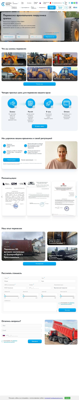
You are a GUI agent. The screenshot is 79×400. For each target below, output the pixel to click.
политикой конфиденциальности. (54, 398)
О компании (16, 3)
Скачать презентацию (29, 160)
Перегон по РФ (37, 3)
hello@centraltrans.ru (57, 3)
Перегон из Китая (47, 3)
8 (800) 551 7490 (65, 3)
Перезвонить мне (50, 37)
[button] (75, 196)
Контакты (29, 3)
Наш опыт (22, 3)
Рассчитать (67, 310)
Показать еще (39, 84)
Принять (67, 398)
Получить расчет (11, 160)
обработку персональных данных (52, 33)
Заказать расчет (60, 7)
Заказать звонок (52, 7)
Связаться (35, 341)
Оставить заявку (39, 126)
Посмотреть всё (39, 263)
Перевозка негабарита (16, 7)
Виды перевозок (34, 7)
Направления (43, 7)
